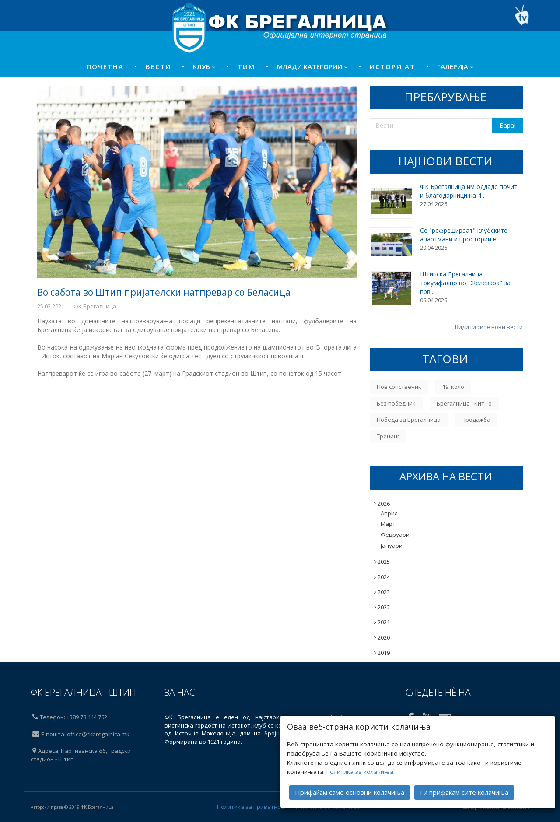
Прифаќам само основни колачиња (349, 781)
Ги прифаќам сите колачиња (464, 781)
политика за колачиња (359, 760)
